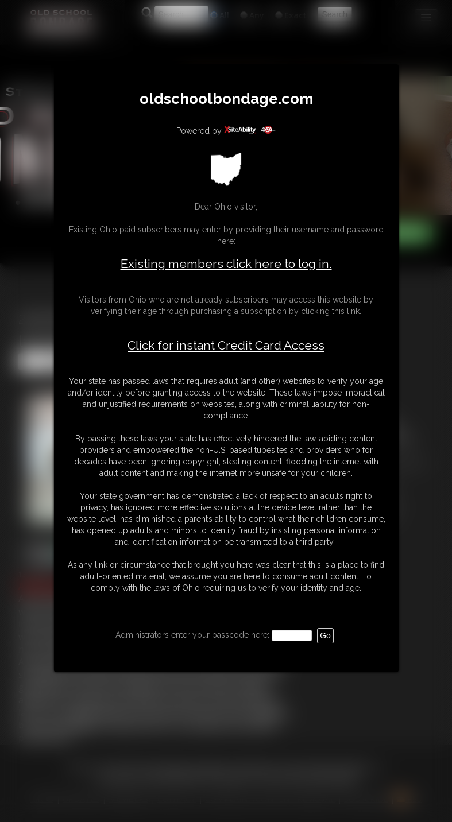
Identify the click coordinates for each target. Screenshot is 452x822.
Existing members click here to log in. (226, 264)
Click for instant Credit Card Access (226, 345)
